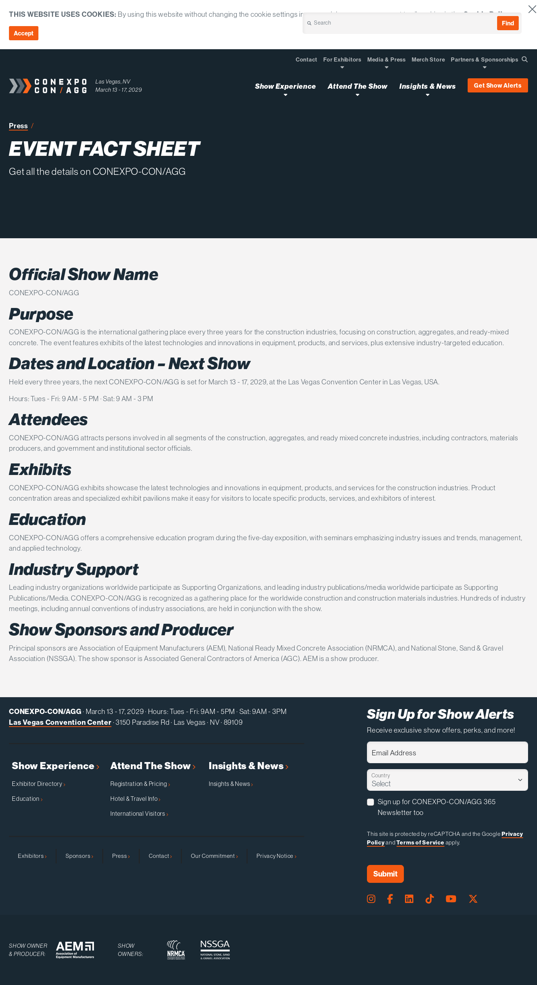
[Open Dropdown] (342, 67)
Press (18, 126)
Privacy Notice (276, 856)
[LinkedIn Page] (409, 899)
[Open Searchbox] (524, 59)
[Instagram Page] (371, 899)
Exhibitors (32, 856)
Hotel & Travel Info (135, 798)
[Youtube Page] (451, 899)
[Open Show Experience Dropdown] (285, 94)
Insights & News (248, 766)
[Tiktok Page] (430, 899)
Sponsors (79, 856)
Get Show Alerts (498, 85)
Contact (160, 856)
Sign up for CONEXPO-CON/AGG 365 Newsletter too (437, 807)
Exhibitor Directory (38, 783)
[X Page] (473, 899)
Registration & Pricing (140, 783)
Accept (24, 33)
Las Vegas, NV (113, 81)
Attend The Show (152, 766)
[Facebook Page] (390, 899)
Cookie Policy (487, 14)
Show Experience (55, 766)
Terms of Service (420, 842)
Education (27, 798)
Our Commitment (214, 856)
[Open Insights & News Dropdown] (427, 94)
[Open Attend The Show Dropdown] (357, 94)
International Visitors (139, 813)
